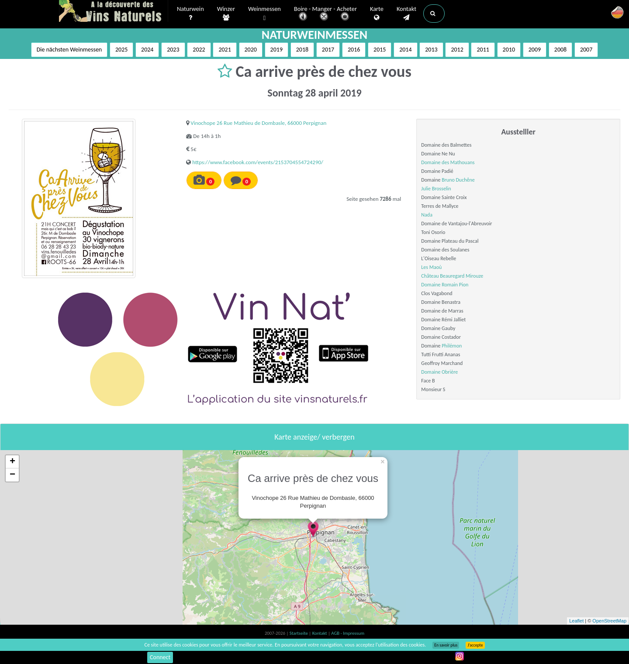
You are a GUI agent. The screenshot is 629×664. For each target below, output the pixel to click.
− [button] (12, 475)
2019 (276, 49)
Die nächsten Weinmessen (69, 49)
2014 (405, 49)
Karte (377, 13)
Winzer (226, 13)
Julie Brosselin (436, 189)
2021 (224, 49)
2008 (560, 49)
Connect (160, 657)
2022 (199, 49)
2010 (509, 49)
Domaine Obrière (439, 372)
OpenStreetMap (609, 620)
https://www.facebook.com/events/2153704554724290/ (257, 162)
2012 (457, 49)
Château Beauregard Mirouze (452, 276)
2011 (483, 49)
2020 (251, 49)
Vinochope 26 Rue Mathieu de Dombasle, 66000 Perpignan (258, 123)
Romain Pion (455, 285)
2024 (147, 49)
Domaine (431, 285)
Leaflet (576, 620)
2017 (328, 49)
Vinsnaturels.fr (113, 12)
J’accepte (475, 645)
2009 (535, 49)
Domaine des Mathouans (447, 162)
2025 (121, 49)
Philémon (452, 346)
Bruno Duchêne (458, 180)
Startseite (299, 633)
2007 (586, 49)
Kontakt (406, 13)
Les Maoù (431, 267)
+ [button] (12, 461)
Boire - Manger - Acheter (325, 14)
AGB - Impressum (347, 633)
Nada (426, 215)
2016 (354, 49)
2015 (379, 49)
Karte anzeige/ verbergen (314, 437)
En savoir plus (445, 645)
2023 (173, 49)
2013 (431, 49)
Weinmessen (264, 14)
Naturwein (190, 13)
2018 (302, 49)
